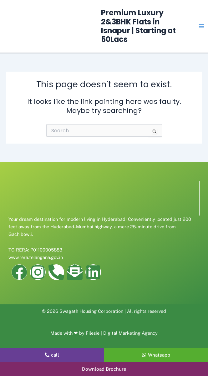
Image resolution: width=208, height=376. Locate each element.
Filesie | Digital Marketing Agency (122, 333)
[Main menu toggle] (201, 26)
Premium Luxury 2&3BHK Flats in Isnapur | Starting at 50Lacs (138, 26)
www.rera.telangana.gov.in (35, 257)
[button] (104, 369)
